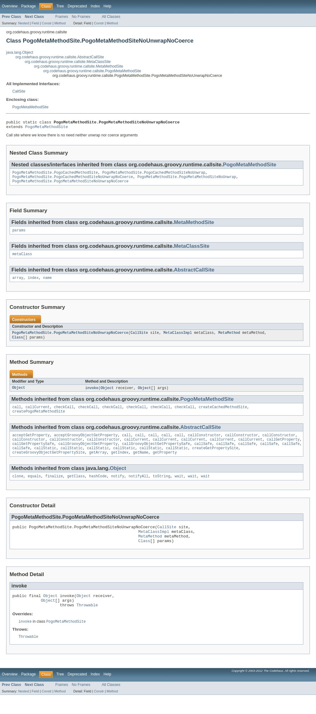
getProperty (165, 463)
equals (34, 487)
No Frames (81, 17)
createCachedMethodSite (223, 414)
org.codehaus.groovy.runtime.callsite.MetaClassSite (68, 62)
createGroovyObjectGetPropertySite (48, 463)
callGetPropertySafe (33, 453)
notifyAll (138, 487)
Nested (23, 23)
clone (17, 487)
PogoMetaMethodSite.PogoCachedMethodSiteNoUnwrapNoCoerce (72, 179)
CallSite (18, 91)
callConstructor (204, 443)
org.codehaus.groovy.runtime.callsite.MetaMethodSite (78, 66)
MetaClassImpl (177, 338)
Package (28, 6)
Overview (10, 6)
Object (18, 394)
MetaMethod (229, 338)
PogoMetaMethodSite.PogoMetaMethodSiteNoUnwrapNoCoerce (70, 184)
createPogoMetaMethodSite (38, 419)
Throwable (87, 623)
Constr (47, 23)
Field (35, 23)
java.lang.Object (19, 52)
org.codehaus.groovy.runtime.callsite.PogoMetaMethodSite (92, 71)
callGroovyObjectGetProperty (88, 453)
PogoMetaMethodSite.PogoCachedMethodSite (55, 174)
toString (161, 487)
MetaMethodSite (194, 226)
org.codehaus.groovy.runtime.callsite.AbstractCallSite (59, 57)
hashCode (98, 487)
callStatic (45, 458)
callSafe (203, 453)
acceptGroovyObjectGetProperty (86, 443)
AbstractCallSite (194, 275)
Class (17, 343)
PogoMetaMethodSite (30, 107)
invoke (91, 394)
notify (117, 487)
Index (95, 6)
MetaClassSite (191, 250)
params (19, 234)
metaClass (22, 258)
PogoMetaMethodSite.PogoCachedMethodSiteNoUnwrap (153, 174)
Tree (60, 6)
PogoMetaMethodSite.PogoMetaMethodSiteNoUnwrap (186, 179)
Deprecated (77, 6)
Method (59, 23)
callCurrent (38, 414)
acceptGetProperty (31, 443)
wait (179, 487)
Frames (61, 17)
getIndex (120, 463)
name (47, 283)
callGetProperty (283, 448)
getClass (76, 487)
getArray (98, 463)
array (17, 283)
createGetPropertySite (215, 458)
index (33, 283)
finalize (54, 487)
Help (107, 6)
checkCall (64, 414)
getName (140, 463)
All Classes (111, 17)
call (16, 414)
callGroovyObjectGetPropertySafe (156, 453)
